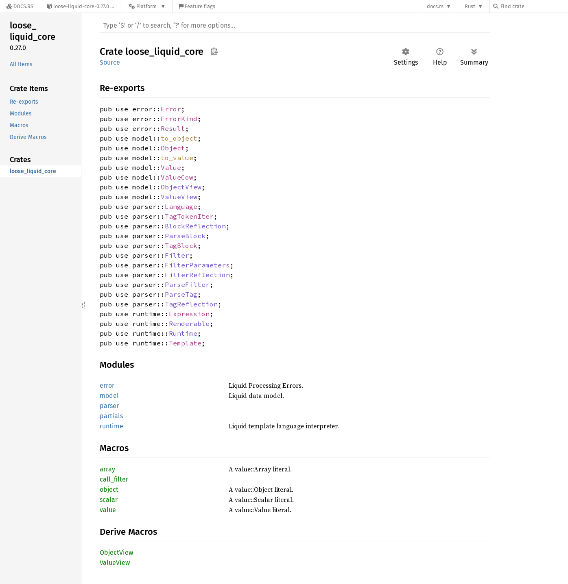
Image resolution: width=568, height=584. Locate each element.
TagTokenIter (189, 216)
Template (185, 343)
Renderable (189, 323)
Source (110, 62)
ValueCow (177, 177)
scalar (109, 500)
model (109, 395)
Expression (189, 314)
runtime (111, 426)
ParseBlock (185, 236)
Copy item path (214, 51)
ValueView (179, 197)
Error (171, 109)
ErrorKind (179, 119)
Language (181, 206)
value (108, 510)
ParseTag (181, 294)
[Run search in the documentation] (295, 26)
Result (173, 128)
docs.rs (435, 6)
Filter (177, 255)
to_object (179, 138)
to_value (177, 158)
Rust (470, 6)
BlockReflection (195, 226)
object (109, 489)
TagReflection (191, 304)
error (107, 385)
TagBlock (181, 245)
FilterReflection (197, 275)
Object (173, 148)
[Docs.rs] (20, 6)
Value (171, 167)
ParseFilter (187, 284)
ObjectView (181, 187)
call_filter (114, 479)
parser (109, 406)
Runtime (183, 333)
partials (111, 416)
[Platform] (147, 6)
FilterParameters (197, 265)
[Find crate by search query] (534, 6)
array (107, 469)
